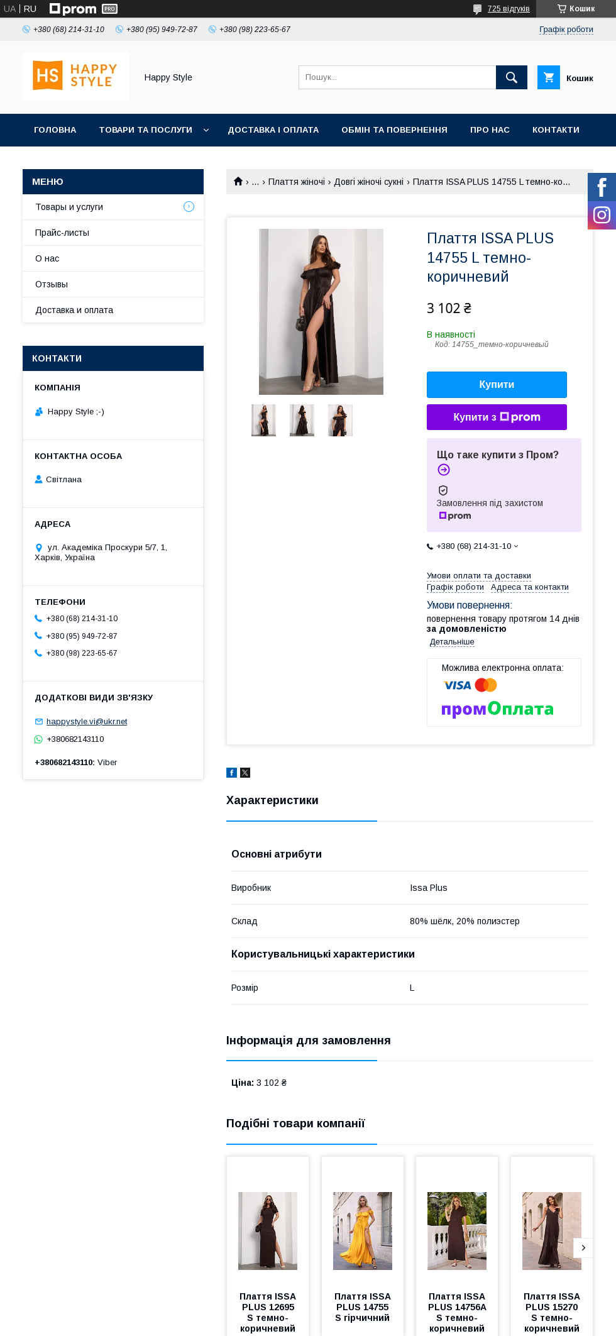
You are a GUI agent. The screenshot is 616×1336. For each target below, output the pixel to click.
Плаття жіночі (296, 182)
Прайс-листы (62, 233)
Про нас (490, 130)
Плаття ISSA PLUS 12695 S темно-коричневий (269, 1312)
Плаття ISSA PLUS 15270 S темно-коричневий (553, 1312)
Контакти (556, 130)
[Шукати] (511, 77)
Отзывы (51, 284)
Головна (55, 130)
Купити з (496, 417)
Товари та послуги (145, 130)
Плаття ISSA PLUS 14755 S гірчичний (363, 1307)
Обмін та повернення (394, 130)
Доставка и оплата (74, 310)
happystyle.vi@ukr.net (87, 721)
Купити (497, 384)
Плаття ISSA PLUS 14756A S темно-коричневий (458, 1312)
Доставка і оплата (273, 130)
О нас (47, 258)
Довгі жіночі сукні (369, 182)
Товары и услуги (69, 207)
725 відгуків (509, 8)
